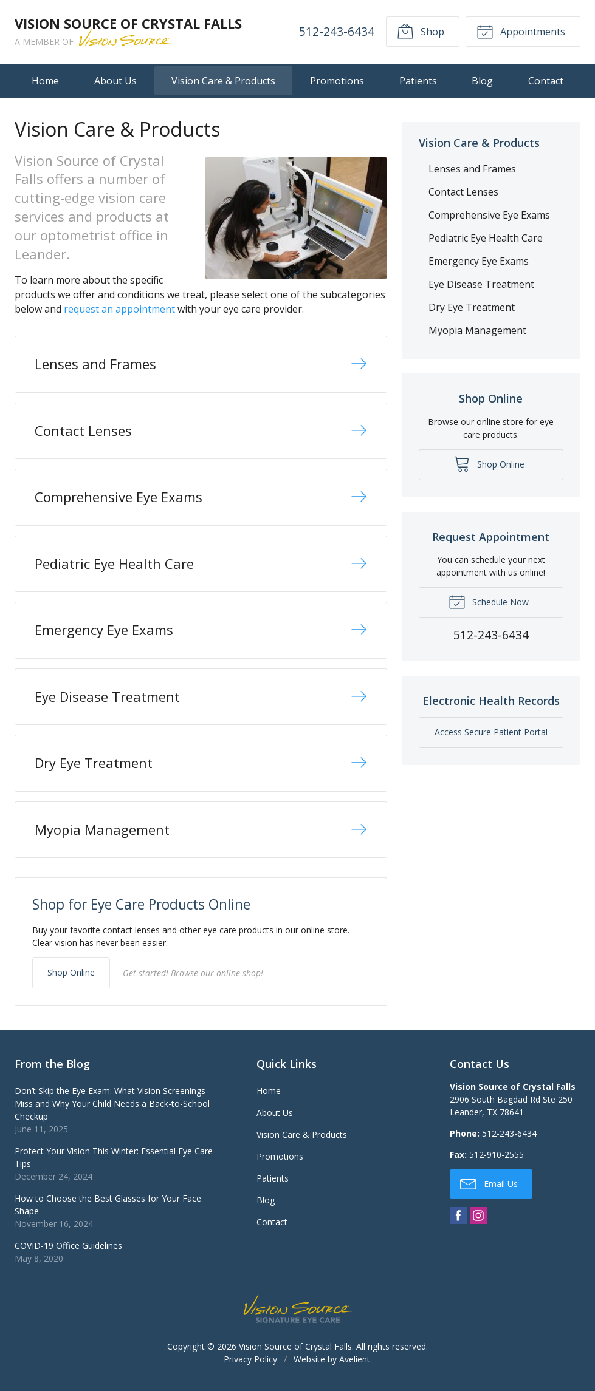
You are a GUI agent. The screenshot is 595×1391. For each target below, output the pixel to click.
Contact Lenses (463, 192)
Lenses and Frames (472, 168)
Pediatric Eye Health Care (485, 238)
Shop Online (71, 972)
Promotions (337, 80)
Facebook (458, 1215)
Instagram (478, 1215)
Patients (418, 80)
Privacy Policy (250, 1359)
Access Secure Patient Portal (491, 732)
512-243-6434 (336, 31)
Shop (420, 30)
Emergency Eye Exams (478, 261)
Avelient (354, 1359)
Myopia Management (477, 330)
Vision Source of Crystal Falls (295, 1346)
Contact (545, 80)
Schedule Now (489, 601)
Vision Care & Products (223, 80)
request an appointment (119, 309)
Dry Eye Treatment (471, 307)
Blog (482, 80)
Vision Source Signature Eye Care (298, 1308)
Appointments (520, 30)
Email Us (489, 1183)
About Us (115, 80)
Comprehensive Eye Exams (489, 215)
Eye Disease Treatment (481, 284)
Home (45, 80)
